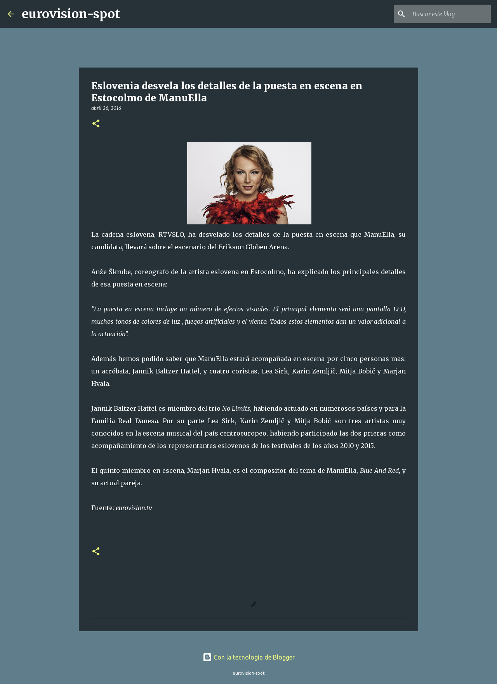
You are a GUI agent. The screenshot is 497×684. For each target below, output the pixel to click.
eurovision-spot (71, 14)
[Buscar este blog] (450, 14)
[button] (96, 124)
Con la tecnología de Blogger (249, 657)
